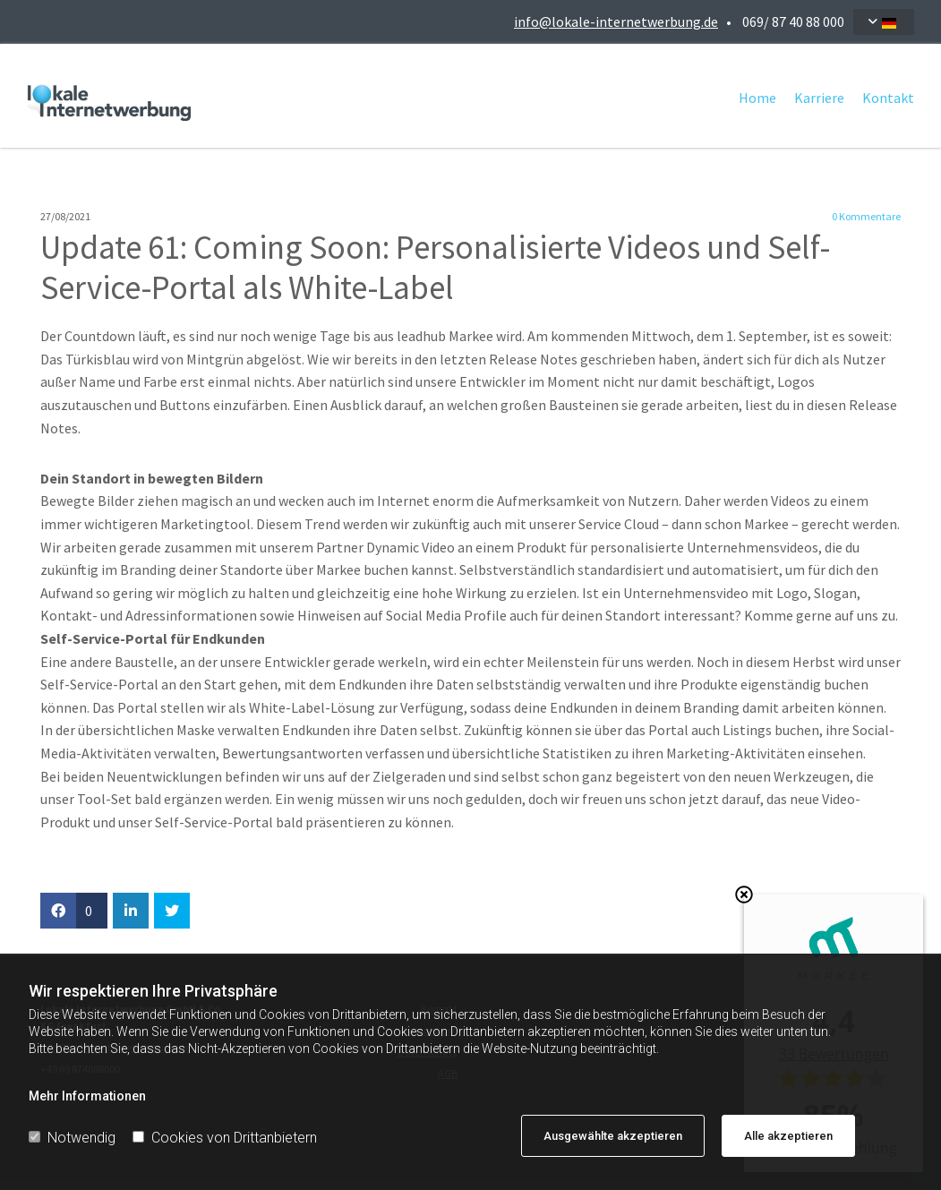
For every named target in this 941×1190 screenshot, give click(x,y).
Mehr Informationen (87, 1096)
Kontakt (888, 98)
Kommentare (866, 216)
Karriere (819, 98)
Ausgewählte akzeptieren (612, 1136)
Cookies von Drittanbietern (225, 1137)
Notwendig (72, 1137)
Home (757, 98)
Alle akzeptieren (788, 1136)
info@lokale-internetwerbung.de (616, 21)
